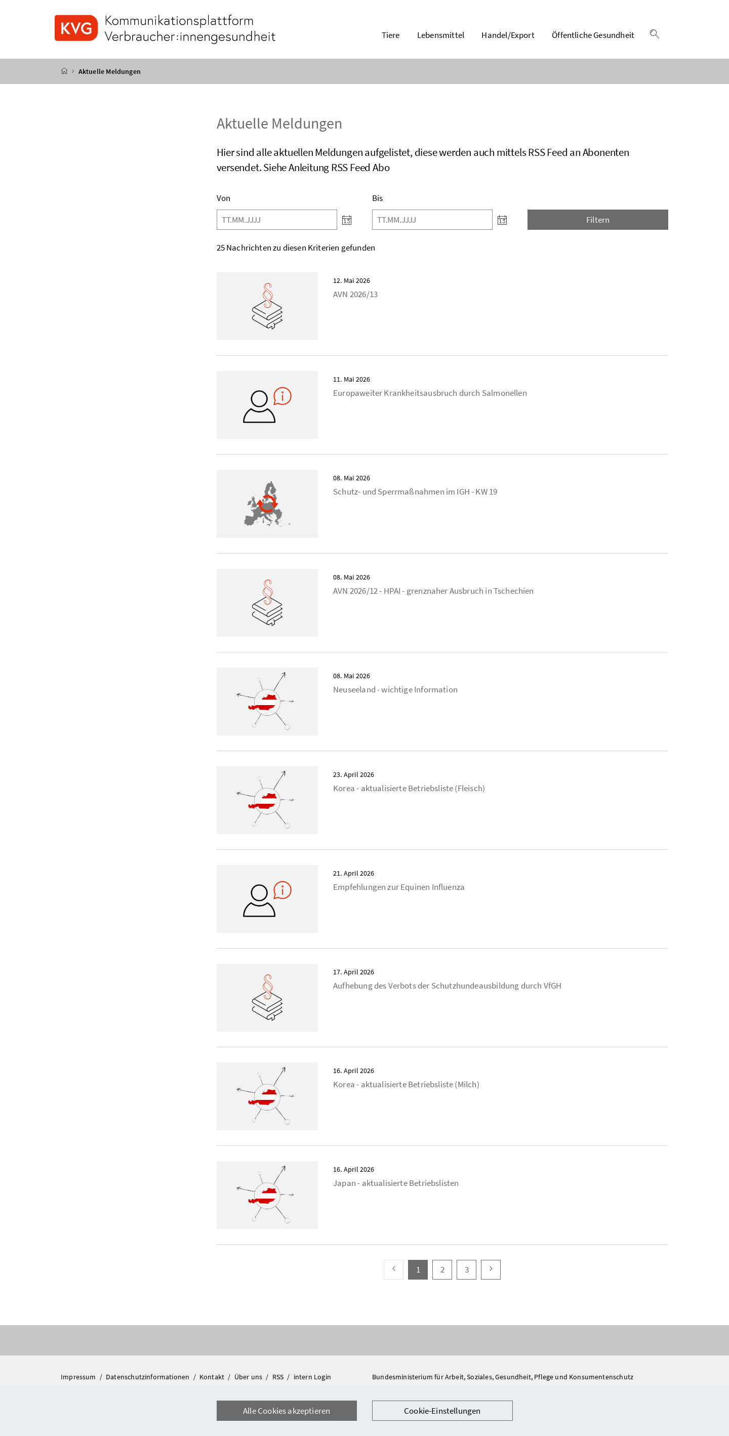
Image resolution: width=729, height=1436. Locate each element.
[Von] (277, 220)
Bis (377, 197)
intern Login (312, 1376)
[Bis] (432, 220)
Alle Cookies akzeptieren (286, 1410)
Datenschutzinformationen (148, 1376)
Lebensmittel (440, 34)
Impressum (79, 1376)
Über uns (249, 1376)
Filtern (598, 219)
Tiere (391, 34)
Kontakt (212, 1376)
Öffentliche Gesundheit (593, 34)
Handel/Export (507, 34)
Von (224, 197)
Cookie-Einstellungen (442, 1410)
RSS (279, 1376)
